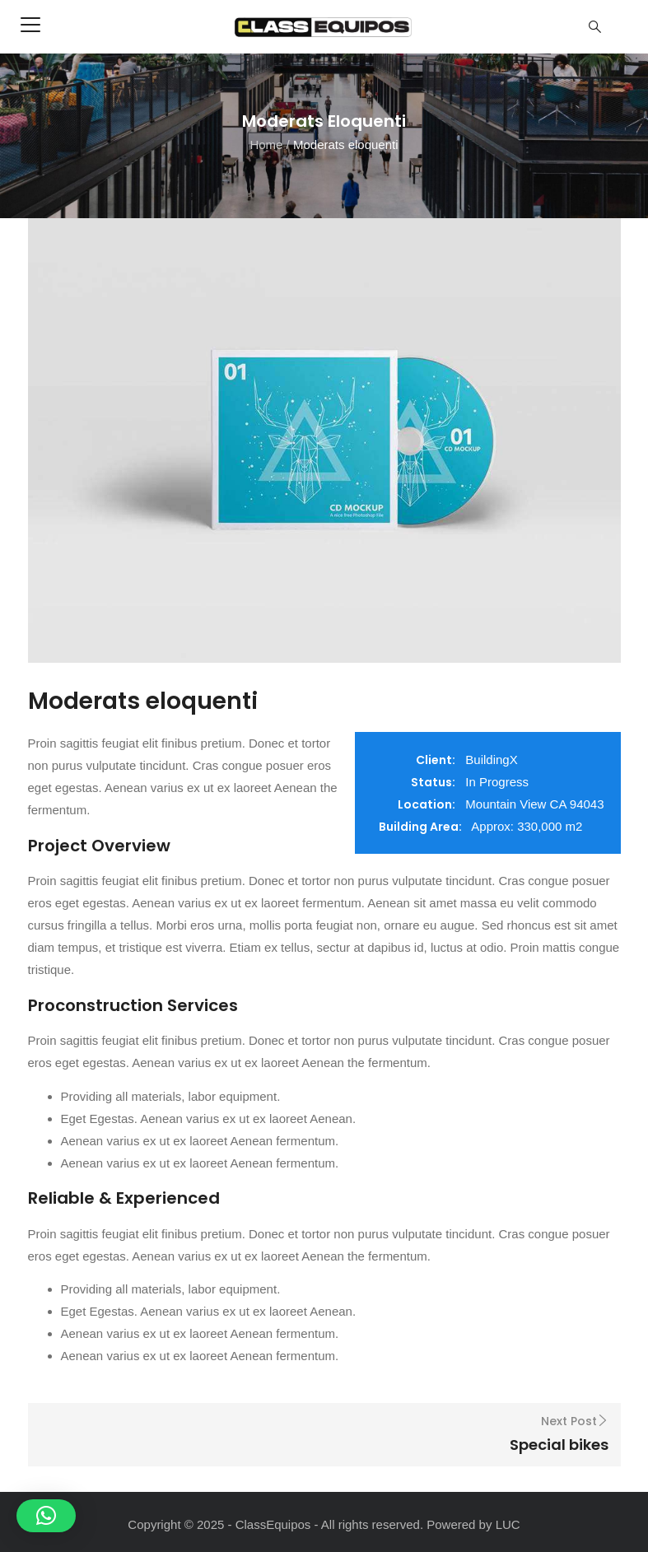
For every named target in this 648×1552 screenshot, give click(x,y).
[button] (46, 1515)
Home (265, 144)
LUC (508, 1524)
